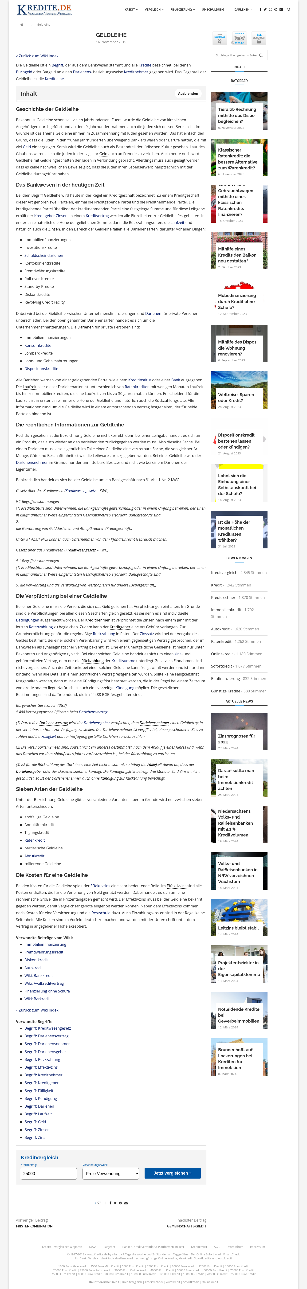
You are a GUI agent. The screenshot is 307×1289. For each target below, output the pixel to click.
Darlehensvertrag (93, 712)
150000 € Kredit (193, 1274)
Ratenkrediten (137, 386)
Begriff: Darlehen (39, 1106)
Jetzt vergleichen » (173, 1173)
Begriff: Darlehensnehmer (47, 1043)
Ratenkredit (34, 840)
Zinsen (61, 215)
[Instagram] (270, 9)
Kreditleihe (54, 78)
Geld (27, 146)
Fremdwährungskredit (43, 952)
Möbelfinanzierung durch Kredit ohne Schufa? (237, 301)
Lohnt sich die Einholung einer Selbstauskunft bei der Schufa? (237, 484)
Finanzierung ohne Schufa (47, 991)
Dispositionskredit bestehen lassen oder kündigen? (236, 441)
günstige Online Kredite (161, 1258)
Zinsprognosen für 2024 (236, 739)
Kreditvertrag (97, 215)
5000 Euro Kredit (133, 1266)
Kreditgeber (44, 215)
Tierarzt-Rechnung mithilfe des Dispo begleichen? (237, 115)
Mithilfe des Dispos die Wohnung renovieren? (237, 348)
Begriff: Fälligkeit (38, 1090)
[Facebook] (260, 9)
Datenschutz (235, 1247)
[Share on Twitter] (115, 1203)
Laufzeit (178, 222)
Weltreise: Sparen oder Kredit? (236, 397)
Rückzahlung (104, 633)
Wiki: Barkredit (37, 998)
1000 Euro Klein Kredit (72, 1266)
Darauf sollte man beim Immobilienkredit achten (236, 779)
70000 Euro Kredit (242, 1270)
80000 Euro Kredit (90, 1274)
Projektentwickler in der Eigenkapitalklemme (239, 968)
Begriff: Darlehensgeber (45, 1051)
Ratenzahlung (41, 626)
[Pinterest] (275, 9)
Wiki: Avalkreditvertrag (44, 983)
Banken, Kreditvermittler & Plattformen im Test (153, 1247)
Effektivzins (100, 885)
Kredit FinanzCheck (227, 1254)
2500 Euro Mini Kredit (105, 1266)
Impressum (257, 1247)
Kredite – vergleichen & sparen (62, 1247)
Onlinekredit (222, 653)
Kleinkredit (185, 1258)
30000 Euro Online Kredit (130, 1270)
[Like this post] (102, 1203)
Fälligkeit (48, 736)
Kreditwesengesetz (81, 490)
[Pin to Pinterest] (120, 1203)
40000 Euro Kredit (162, 1270)
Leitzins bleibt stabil (238, 928)
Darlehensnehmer (32, 462)
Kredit (130, 9)
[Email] (281, 9)
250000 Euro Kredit (243, 1274)
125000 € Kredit (169, 1274)
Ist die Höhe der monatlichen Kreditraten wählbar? (234, 531)
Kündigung (124, 687)
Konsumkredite (37, 345)
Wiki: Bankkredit (38, 975)
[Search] (288, 9)
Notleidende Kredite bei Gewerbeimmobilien (239, 1015)
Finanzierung (181, 9)
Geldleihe (43, 24)
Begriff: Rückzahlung (42, 1059)
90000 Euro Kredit (116, 1274)
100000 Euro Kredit (143, 1274)
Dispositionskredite (41, 368)
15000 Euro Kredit (237, 1266)
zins (178, 653)
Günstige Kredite (225, 691)
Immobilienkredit (226, 609)
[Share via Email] (126, 1203)
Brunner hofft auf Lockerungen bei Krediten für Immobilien (235, 1058)
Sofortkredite (203, 1258)
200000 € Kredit (217, 1274)
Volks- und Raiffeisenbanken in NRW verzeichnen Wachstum (238, 872)
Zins (194, 729)
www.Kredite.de (97, 1254)
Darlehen (241, 9)
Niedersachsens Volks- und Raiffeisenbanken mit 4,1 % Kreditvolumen (235, 823)
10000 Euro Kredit (183, 1266)
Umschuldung (213, 9)
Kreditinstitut (139, 380)
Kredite (145, 65)
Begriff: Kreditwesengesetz (47, 1028)
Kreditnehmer (136, 71)
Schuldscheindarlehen (43, 255)
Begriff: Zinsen (37, 1129)
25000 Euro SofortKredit (95, 1270)
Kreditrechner (223, 597)
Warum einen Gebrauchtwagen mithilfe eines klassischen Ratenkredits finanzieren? (235, 199)
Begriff (57, 65)
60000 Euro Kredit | (217, 1270)
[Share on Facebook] (110, 1203)
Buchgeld (24, 71)
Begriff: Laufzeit (38, 1114)
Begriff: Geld (35, 1121)
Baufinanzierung (225, 678)
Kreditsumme (123, 660)
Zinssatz (147, 633)
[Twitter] (265, 9)
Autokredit (33, 967)
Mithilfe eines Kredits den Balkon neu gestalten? (237, 254)
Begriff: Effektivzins (41, 1067)
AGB (217, 1247)
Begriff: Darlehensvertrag (46, 1036)
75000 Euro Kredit (63, 1274)
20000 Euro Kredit (65, 1270)
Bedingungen (27, 620)
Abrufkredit (34, 856)
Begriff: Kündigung (40, 1098)
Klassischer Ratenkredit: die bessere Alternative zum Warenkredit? (237, 159)
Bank (175, 380)
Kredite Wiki (199, 1247)
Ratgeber (109, 1247)
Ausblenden (188, 93)
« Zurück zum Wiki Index (37, 56)
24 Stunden (159, 1254)
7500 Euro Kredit (158, 1266)
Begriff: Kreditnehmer (43, 1075)
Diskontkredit (36, 959)
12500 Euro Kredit (210, 1266)
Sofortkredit (221, 666)
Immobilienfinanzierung (45, 944)
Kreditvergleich (224, 572)
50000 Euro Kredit (189, 1270)
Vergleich (153, 9)
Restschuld (100, 912)
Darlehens (82, 71)
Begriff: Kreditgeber (41, 1082)
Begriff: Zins (34, 1137)
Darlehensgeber (97, 722)
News (92, 1247)
